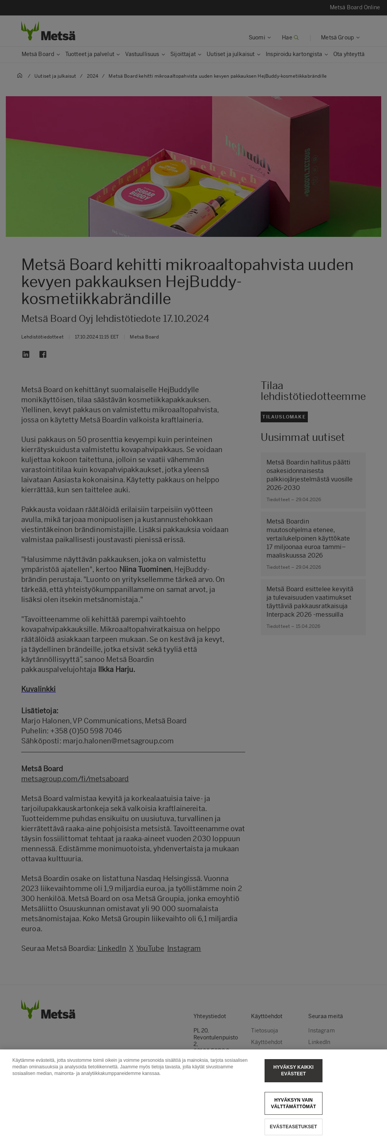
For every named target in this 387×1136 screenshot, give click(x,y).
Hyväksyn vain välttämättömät (293, 1110)
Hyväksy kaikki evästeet (293, 1077)
